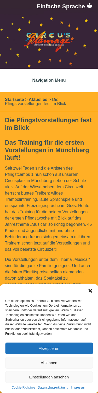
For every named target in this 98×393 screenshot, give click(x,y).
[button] (90, 290)
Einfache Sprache (65, 6)
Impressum (78, 387)
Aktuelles (38, 99)
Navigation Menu (49, 80)
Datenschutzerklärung (53, 387)
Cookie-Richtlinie (23, 387)
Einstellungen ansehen (49, 377)
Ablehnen (49, 362)
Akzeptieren (49, 348)
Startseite (14, 99)
